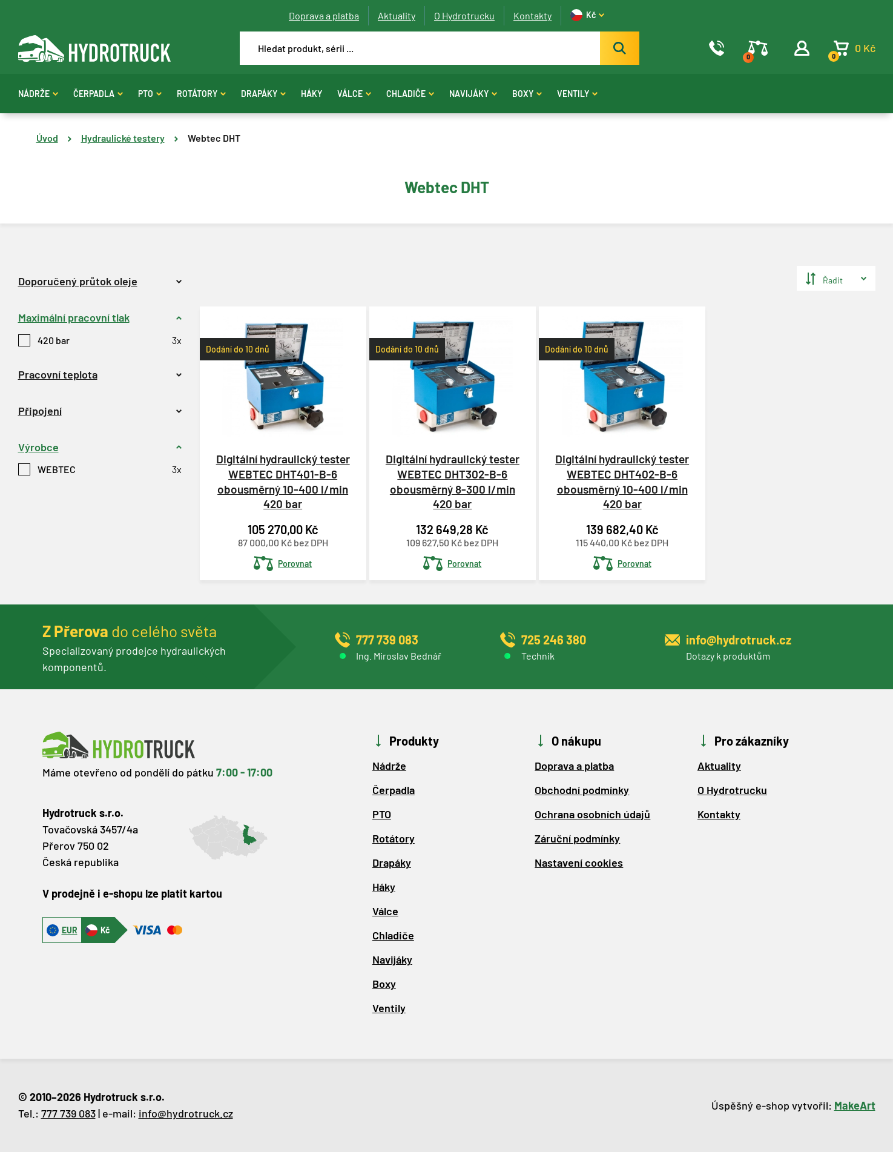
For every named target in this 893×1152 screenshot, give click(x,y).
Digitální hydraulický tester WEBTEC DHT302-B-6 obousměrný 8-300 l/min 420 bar (452, 481)
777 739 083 (68, 1113)
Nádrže (38, 93)
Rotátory (201, 93)
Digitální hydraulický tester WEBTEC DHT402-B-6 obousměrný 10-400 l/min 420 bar (622, 481)
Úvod (47, 138)
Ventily (577, 93)
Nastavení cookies (579, 862)
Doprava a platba (324, 15)
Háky (311, 93)
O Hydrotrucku (464, 15)
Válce (354, 93)
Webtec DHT (214, 138)
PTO (150, 93)
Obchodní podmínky (582, 789)
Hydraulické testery (123, 138)
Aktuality (396, 15)
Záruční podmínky (577, 838)
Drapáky (263, 93)
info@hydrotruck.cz (186, 1113)
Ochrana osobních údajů (592, 814)
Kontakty (532, 15)
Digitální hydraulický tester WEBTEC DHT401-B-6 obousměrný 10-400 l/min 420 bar (283, 481)
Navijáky (473, 93)
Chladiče (410, 93)
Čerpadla (98, 93)
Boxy (527, 93)
